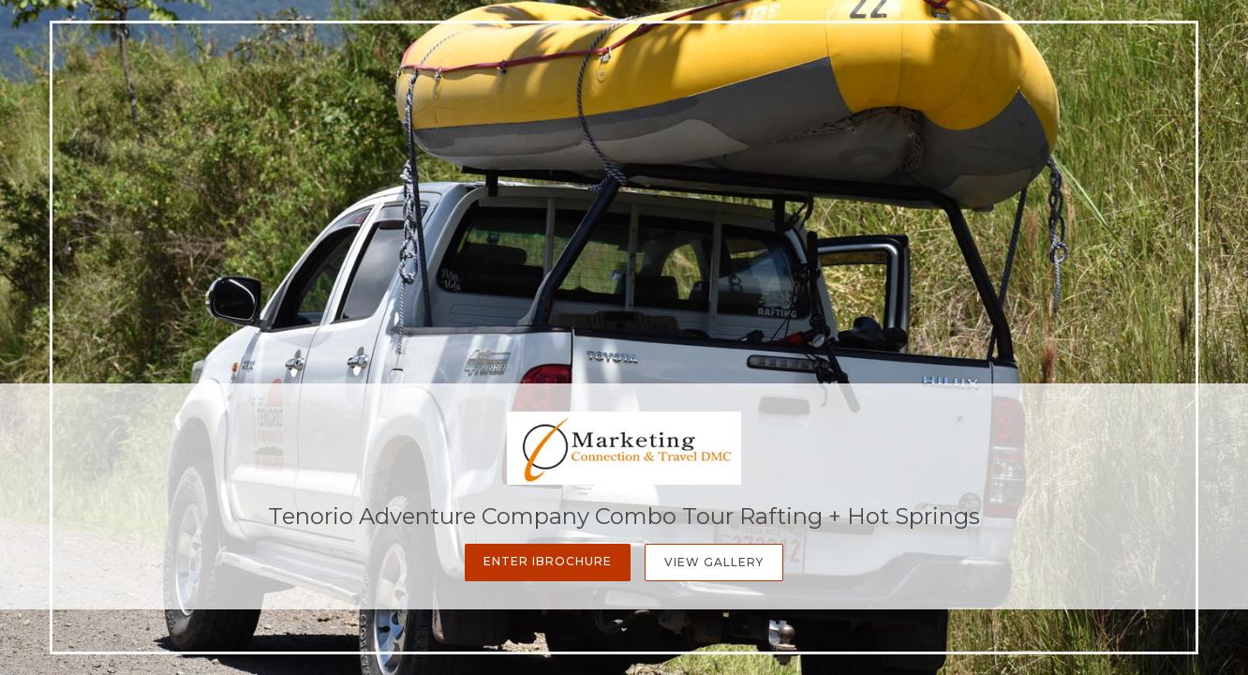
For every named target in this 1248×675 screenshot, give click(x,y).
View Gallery (714, 562)
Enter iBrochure (547, 561)
